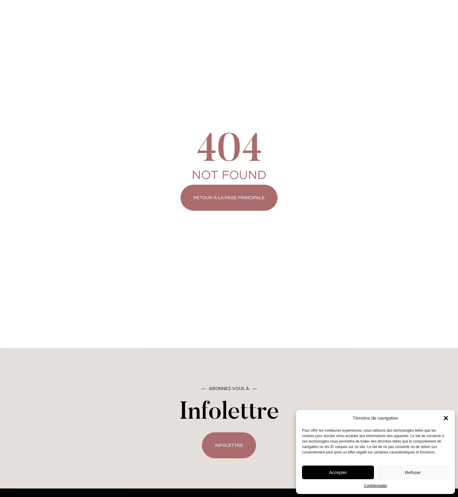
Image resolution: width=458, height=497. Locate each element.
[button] (446, 418)
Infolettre (229, 445)
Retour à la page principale (229, 197)
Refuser (413, 472)
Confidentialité (375, 486)
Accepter (338, 472)
